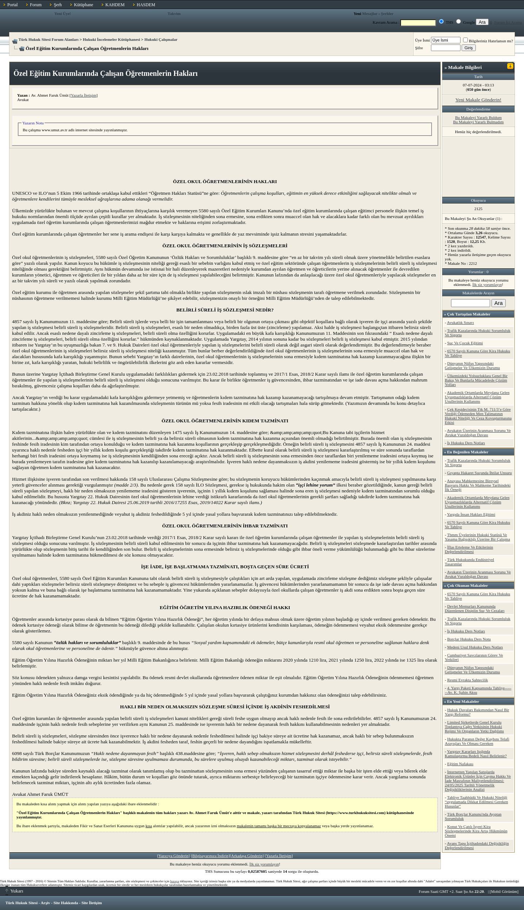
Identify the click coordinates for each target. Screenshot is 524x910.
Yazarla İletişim (83, 95)
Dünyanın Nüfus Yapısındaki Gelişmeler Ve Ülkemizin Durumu (472, 365)
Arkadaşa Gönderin (246, 855)
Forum (36, 4)
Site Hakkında (65, 903)
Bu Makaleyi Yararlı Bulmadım (478, 122)
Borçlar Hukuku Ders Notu (468, 639)
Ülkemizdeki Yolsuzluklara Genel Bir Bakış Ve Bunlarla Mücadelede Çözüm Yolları (476, 380)
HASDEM (146, 4)
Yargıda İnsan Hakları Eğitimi (471, 514)
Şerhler (387, 13)
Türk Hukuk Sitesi (21, 903)
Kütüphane (83, 4)
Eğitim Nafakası (460, 764)
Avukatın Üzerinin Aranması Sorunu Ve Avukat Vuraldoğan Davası (478, 432)
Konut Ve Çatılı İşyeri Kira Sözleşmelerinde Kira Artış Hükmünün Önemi (476, 830)
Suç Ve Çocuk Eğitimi (465, 343)
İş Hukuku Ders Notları (466, 443)
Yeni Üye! (62, 13)
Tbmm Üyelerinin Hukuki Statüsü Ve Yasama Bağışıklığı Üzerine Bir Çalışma (477, 537)
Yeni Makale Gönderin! (478, 99)
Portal (12, 4)
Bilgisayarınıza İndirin (210, 855)
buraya (174, 881)
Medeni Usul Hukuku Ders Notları (475, 647)
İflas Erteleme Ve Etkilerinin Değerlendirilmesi (469, 549)
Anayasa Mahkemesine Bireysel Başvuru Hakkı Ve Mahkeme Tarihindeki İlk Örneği (477, 485)
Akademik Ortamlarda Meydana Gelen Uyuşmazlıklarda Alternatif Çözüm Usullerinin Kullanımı (477, 396)
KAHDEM (115, 4)
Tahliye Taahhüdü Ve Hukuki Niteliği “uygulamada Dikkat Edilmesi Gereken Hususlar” (476, 801)
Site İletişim (91, 903)
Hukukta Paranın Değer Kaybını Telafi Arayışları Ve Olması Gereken (477, 741)
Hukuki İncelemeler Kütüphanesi (111, 39)
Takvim (174, 13)
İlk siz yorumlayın (264, 864)
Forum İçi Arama (508, 22)
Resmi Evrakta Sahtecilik (467, 680)
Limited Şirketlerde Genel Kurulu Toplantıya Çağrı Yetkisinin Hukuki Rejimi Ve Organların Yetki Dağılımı (474, 726)
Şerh (58, 4)
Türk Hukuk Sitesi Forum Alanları (48, 39)
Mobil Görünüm (504, 891)
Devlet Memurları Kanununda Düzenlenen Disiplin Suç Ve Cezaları (475, 608)
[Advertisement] (225, 162)
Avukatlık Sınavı (460, 322)
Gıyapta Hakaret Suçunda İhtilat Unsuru (479, 473)
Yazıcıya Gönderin (173, 855)
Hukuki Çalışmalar (161, 39)
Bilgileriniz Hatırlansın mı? (488, 41)
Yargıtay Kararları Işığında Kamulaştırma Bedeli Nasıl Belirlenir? (476, 753)
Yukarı (14, 891)
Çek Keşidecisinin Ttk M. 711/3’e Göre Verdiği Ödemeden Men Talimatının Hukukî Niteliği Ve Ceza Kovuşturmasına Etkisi (478, 416)
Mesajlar (370, 13)
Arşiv (45, 903)
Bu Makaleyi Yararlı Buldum (478, 117)
